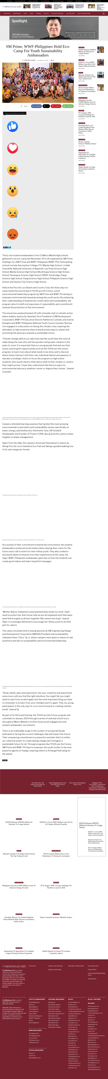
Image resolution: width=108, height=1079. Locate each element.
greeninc (81, 110)
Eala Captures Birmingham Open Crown (77, 783)
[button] (103, 13)
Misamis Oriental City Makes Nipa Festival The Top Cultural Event (79, 6)
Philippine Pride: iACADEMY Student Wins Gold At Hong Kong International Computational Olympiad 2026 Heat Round (97, 786)
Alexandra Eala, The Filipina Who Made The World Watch (38, 784)
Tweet (9, 247)
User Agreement (93, 965)
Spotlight (4, 760)
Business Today (83, 85)
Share (5, 247)
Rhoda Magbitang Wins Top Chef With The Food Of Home (57, 784)
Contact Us (32, 965)
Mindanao (81, 47)
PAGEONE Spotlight (30, 60)
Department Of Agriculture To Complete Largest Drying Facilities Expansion (86, 155)
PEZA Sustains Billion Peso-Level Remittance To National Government (101, 7)
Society (81, 72)
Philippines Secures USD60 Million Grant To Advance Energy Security (87, 102)
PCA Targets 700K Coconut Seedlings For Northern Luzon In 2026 (86, 115)
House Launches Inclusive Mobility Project (87, 143)
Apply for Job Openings (56, 965)
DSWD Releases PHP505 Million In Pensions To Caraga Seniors (36, 6)
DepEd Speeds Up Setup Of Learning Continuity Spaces (86, 169)
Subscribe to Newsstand (76, 965)
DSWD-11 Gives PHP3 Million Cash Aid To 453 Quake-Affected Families (58, 6)
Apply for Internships (55, 969)
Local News (82, 123)
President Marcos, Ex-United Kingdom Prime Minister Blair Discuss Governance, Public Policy (86, 129)
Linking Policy (92, 978)
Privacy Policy (92, 969)
